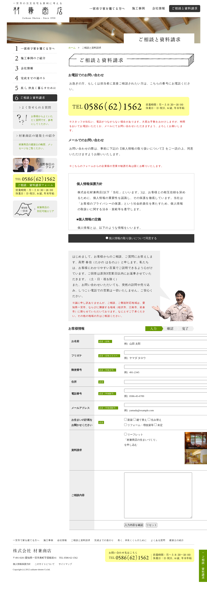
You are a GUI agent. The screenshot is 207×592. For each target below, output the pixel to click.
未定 (158, 425)
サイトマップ (65, 573)
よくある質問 (158, 549)
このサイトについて (45, 573)
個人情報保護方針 (22, 573)
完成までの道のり (104, 549)
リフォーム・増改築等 (139, 425)
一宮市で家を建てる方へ (26, 549)
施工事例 (48, 549)
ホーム (72, 47)
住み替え (154, 419)
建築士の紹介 (176, 549)
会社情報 (62, 549)
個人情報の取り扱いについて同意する (131, 238)
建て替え (140, 419)
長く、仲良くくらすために (132, 549)
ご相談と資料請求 (80, 549)
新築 (128, 419)
